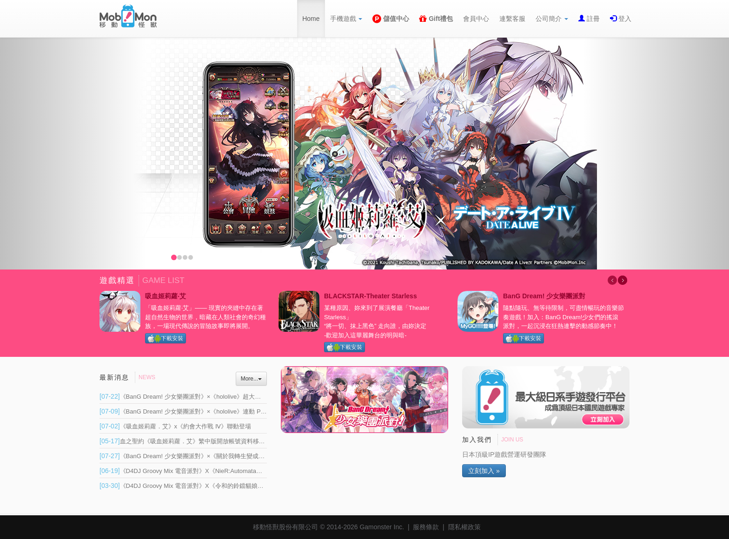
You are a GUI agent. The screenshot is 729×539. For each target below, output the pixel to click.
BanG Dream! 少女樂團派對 (544, 296)
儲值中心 (390, 18)
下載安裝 (165, 338)
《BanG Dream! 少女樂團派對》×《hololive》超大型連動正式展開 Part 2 (207, 396)
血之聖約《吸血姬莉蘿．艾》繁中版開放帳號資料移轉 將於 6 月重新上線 (207, 441)
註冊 (592, 18)
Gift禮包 (436, 18)
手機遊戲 (346, 18)
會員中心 (476, 18)
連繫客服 (512, 18)
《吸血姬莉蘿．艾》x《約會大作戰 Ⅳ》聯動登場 (175, 426)
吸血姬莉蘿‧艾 (165, 296)
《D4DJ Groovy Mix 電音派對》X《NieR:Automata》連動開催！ (195, 470)
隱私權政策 (464, 527)
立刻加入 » (484, 470)
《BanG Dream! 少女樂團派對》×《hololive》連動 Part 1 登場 (192, 411)
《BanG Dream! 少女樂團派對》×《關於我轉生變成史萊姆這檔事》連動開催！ (215, 456)
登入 (623, 18)
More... (251, 378)
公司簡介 (552, 18)
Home (310, 18)
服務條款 (426, 527)
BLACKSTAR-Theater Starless (370, 296)
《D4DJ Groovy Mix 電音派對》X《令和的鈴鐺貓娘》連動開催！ (196, 485)
